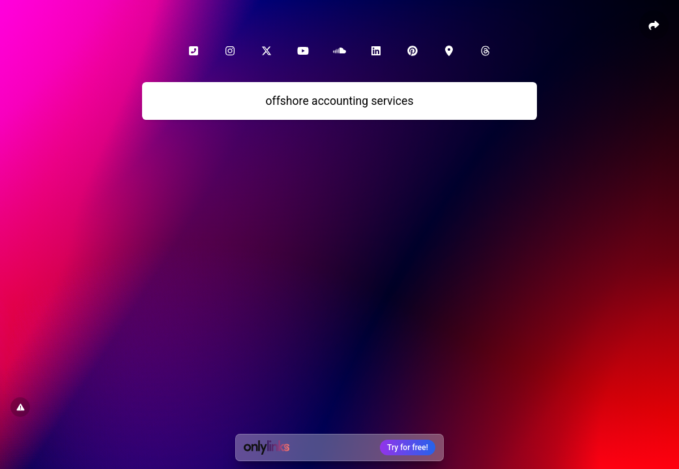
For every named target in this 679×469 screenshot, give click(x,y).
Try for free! (407, 447)
